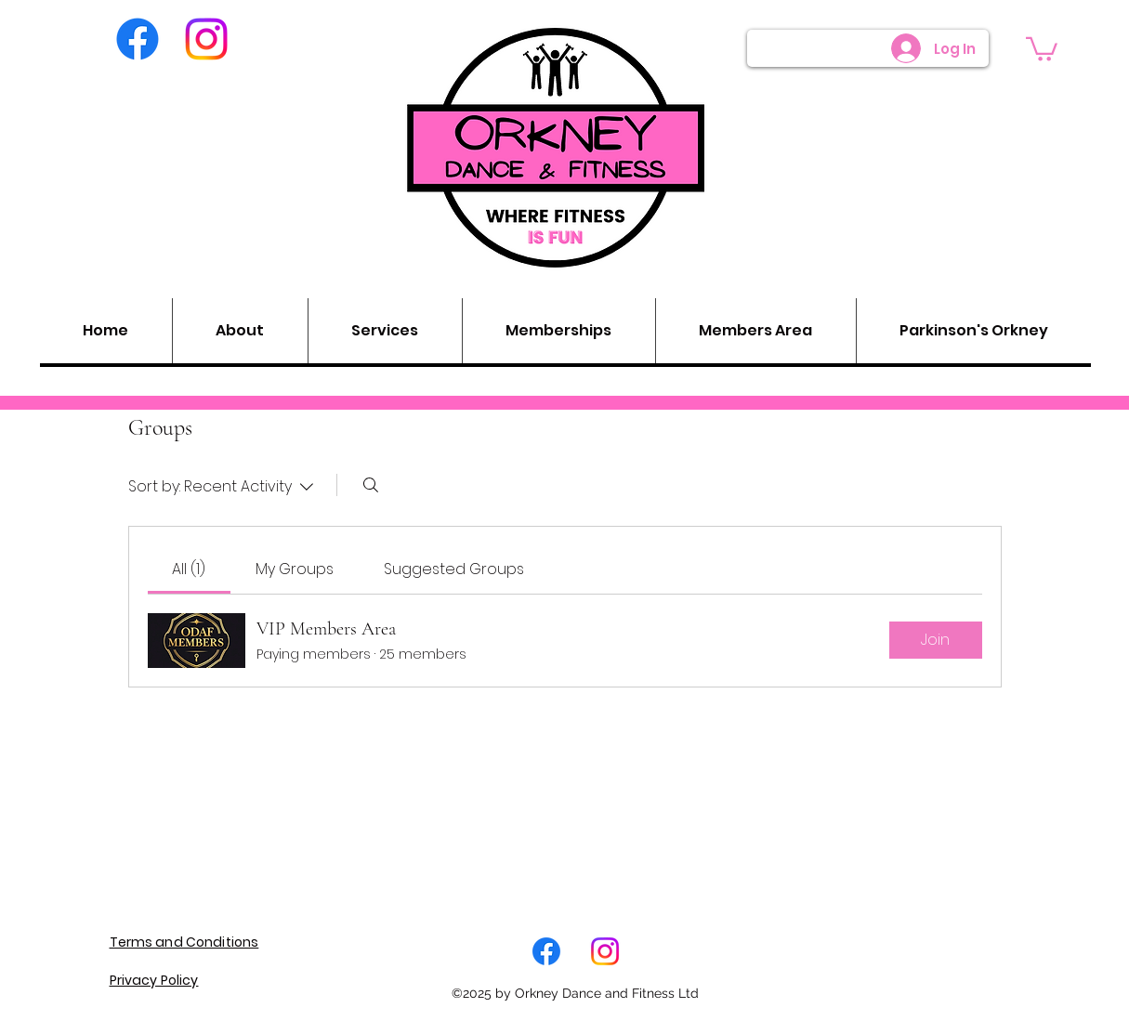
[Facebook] (137, 39)
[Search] (371, 485)
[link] (188, 569)
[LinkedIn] (605, 951)
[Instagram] (206, 39)
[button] (1041, 47)
